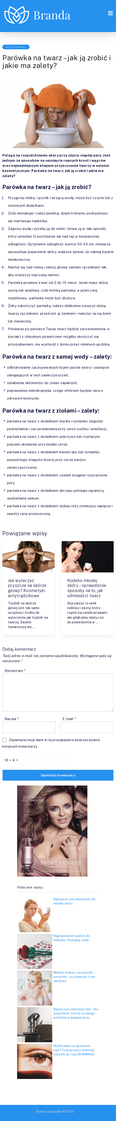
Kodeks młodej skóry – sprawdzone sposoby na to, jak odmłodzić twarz (86, 588)
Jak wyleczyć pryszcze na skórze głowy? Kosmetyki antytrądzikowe (27, 588)
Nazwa (12, 719)
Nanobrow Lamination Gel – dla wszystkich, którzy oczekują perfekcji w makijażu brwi (75, 1013)
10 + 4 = (12, 760)
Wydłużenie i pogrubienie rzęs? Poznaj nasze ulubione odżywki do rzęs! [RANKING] (74, 1050)
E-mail (69, 719)
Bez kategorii (16, 47)
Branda (41, 1111)
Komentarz (15, 671)
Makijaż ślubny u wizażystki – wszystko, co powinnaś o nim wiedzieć (74, 977)
